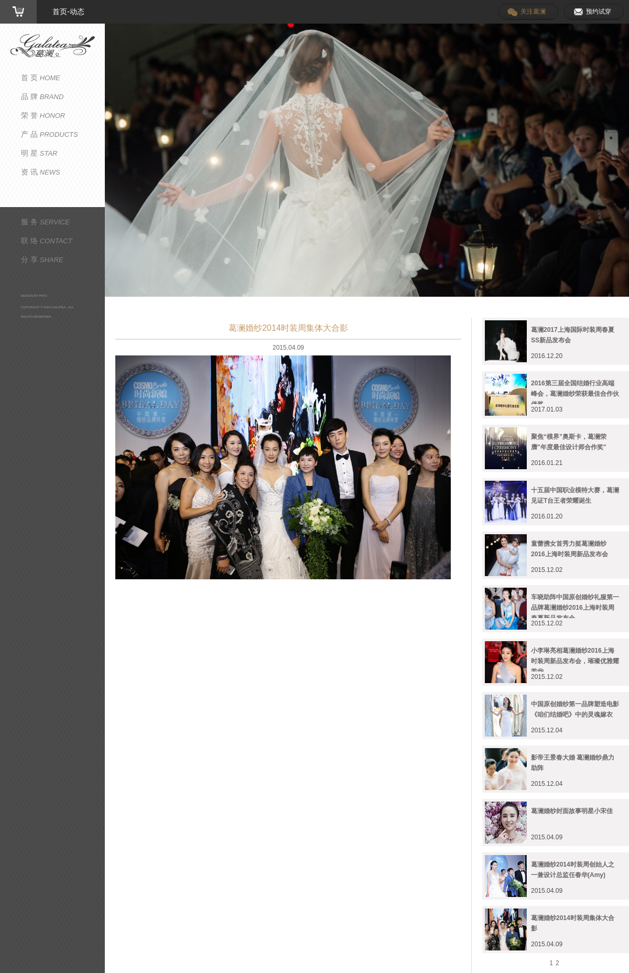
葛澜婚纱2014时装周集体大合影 (572, 923)
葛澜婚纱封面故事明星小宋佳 (572, 811)
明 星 (39, 153)
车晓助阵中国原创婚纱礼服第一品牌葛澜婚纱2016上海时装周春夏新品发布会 (575, 605)
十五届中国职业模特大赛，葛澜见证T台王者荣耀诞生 (575, 495)
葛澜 (52, 46)
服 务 (45, 222)
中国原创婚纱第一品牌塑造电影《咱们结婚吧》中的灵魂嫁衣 (575, 709)
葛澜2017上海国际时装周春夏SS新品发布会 (572, 335)
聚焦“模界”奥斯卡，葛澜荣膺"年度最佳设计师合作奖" (568, 442)
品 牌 (42, 96)
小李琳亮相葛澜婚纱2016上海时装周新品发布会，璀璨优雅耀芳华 (575, 659)
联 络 (46, 240)
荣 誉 (43, 115)
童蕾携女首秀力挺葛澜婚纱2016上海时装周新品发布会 (569, 549)
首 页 (40, 77)
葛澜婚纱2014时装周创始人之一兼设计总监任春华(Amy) (572, 870)
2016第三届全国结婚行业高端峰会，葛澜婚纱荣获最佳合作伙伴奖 (575, 392)
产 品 (49, 134)
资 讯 (40, 172)
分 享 (42, 259)
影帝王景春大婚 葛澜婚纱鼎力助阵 (572, 763)
